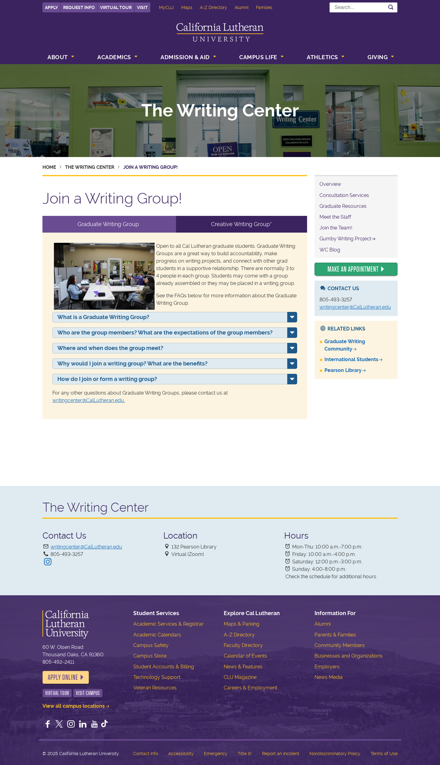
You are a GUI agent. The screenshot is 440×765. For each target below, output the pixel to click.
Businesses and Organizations (349, 656)
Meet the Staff (335, 217)
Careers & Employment (250, 688)
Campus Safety (151, 645)
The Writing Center (220, 110)
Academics (114, 57)
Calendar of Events (245, 656)
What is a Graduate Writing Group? (103, 317)
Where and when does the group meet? (110, 348)
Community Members (340, 645)
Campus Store (149, 656)
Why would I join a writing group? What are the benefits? (132, 363)
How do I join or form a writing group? (107, 379)
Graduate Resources (343, 206)
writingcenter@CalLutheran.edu (88, 400)
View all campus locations (73, 706)
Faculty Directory (243, 645)
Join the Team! (335, 228)
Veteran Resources (155, 688)
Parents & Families (335, 635)
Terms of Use (384, 753)
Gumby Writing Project (345, 239)
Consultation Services (344, 195)
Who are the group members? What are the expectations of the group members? (165, 332)
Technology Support (156, 677)
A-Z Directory (213, 7)
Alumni (242, 7)
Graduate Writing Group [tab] (108, 224)
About (57, 57)
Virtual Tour (116, 7)
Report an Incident (280, 753)
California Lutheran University (220, 32)
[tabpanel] (174, 326)
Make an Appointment (353, 269)
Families (264, 7)
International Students (351, 359)
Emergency (215, 753)
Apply (51, 7)
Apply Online (63, 677)
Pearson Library (343, 370)
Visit (142, 7)
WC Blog (329, 250)
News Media (329, 677)
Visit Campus (88, 693)
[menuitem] (60, 58)
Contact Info (145, 753)
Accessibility (181, 753)
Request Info (79, 7)
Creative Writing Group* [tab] (241, 224)
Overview (330, 184)
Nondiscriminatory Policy (335, 753)
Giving (377, 57)
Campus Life (258, 57)
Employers (327, 667)
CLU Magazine (240, 677)
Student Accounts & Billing (163, 667)
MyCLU (166, 7)
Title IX (245, 753)
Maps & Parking (241, 624)
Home (49, 167)
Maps (186, 7)
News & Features (243, 667)
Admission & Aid (185, 57)
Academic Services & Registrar (168, 624)
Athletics (322, 57)
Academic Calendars (157, 635)
